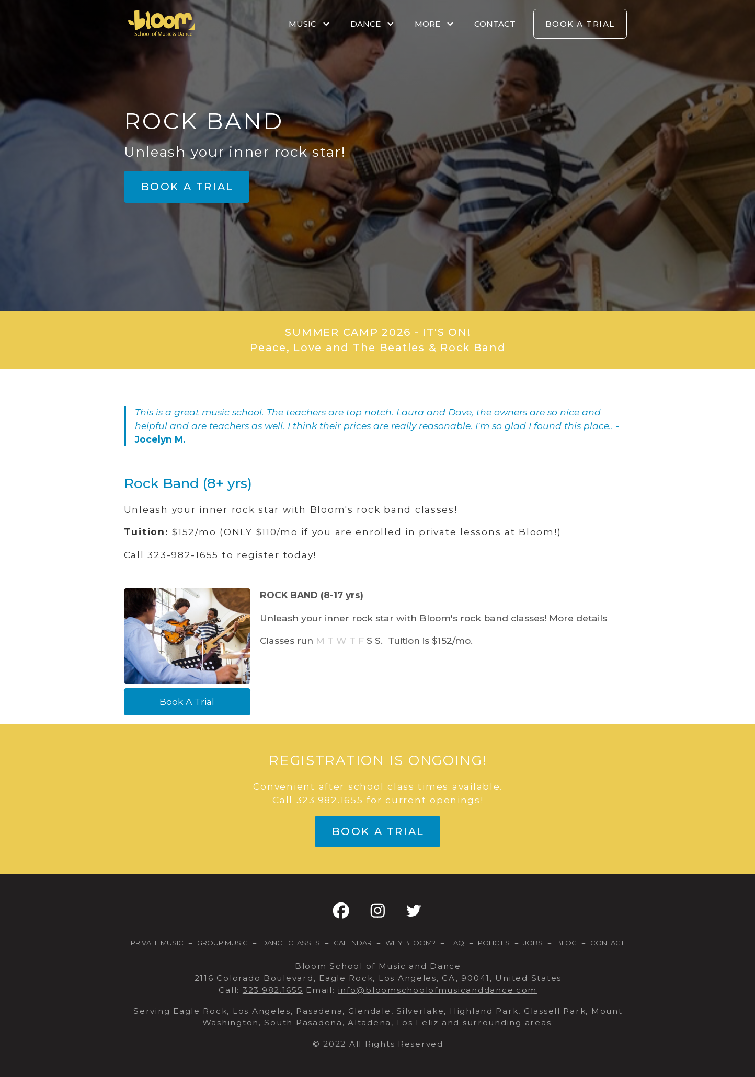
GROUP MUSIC (222, 943)
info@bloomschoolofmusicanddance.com (437, 990)
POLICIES (494, 943)
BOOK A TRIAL (580, 24)
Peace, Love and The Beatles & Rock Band (378, 347)
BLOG (566, 943)
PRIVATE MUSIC (157, 943)
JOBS (533, 943)
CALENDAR (353, 943)
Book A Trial (186, 701)
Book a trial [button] (187, 186)
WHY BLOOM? (410, 943)
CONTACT (495, 24)
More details (578, 617)
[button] (341, 910)
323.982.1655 (329, 799)
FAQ (456, 943)
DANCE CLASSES (290, 943)
